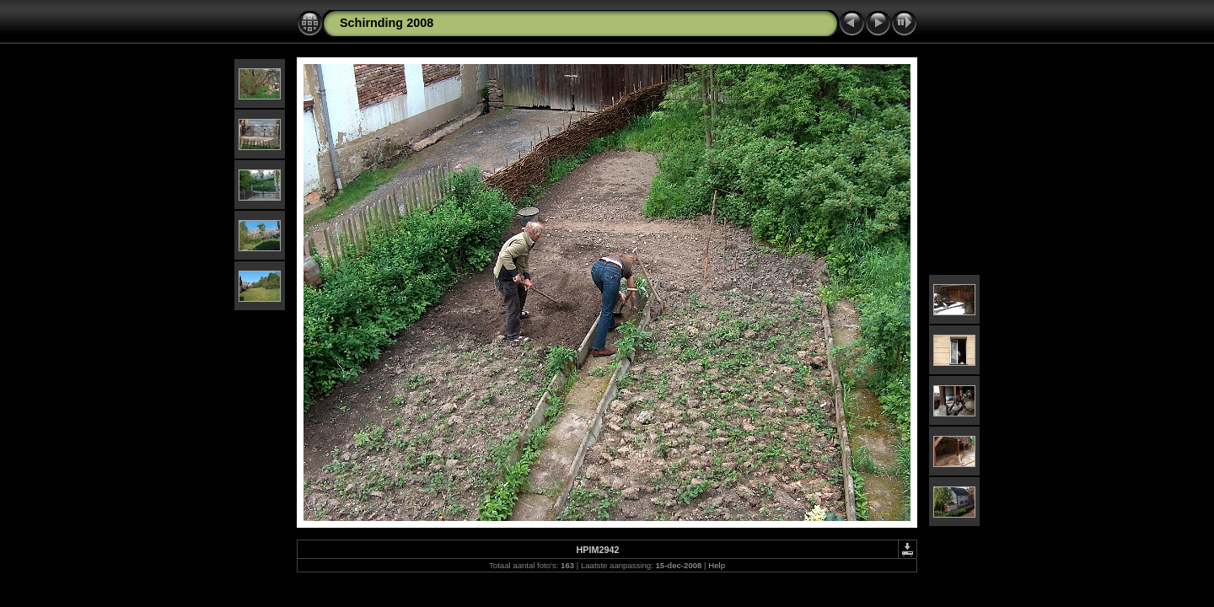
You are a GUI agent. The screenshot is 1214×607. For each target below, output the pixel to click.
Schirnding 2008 (386, 23)
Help (716, 565)
